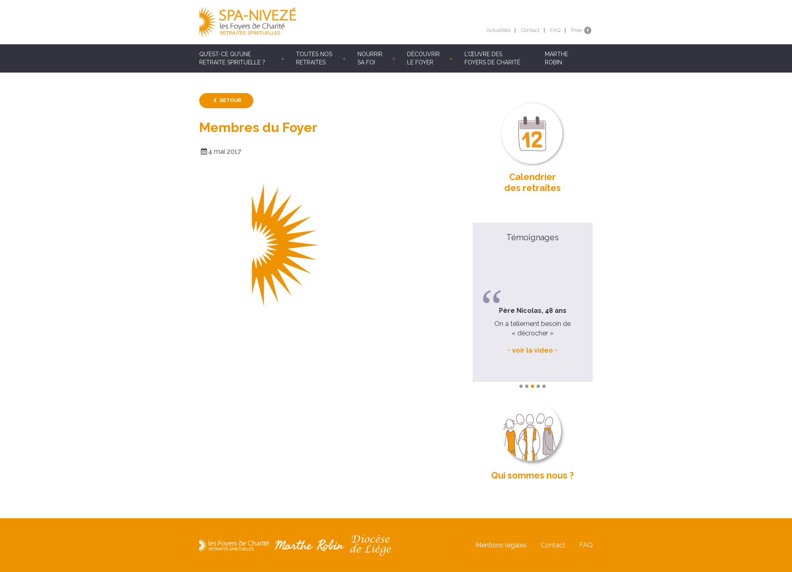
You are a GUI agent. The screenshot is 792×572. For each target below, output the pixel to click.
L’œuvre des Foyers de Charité (492, 58)
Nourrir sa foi (369, 58)
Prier (577, 30)
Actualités (498, 30)
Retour (230, 100)
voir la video (532, 350)
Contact (530, 30)
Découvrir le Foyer (423, 58)
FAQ (555, 30)
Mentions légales (501, 545)
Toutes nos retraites (314, 58)
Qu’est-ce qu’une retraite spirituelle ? (232, 58)
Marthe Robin (556, 58)
